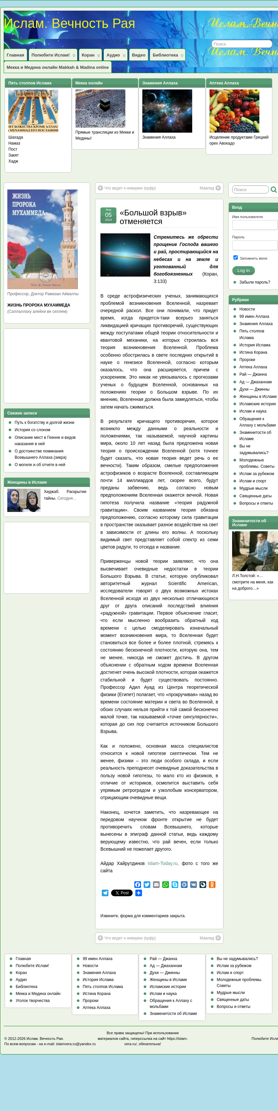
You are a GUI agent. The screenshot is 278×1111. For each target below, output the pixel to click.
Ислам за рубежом (256, 473)
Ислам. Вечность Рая (69, 23)
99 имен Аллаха (254, 316)
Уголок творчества (33, 1000)
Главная (15, 55)
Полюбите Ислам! (53, 57)
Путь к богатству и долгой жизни (44, 422)
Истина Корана (253, 352)
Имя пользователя (247, 217)
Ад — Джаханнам (255, 382)
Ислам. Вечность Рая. (45, 1039)
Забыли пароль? (254, 282)
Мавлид (210, 187)
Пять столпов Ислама (103, 986)
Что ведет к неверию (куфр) (127, 187)
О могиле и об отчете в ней (40, 464)
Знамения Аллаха (159, 137)
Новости (247, 309)
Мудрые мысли (253, 488)
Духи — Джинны (254, 389)
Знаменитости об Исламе (173, 1013)
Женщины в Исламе (258, 396)
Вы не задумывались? (237, 958)
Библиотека (168, 57)
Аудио (115, 57)
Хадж (13, 161)
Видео (139, 55)
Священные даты (255, 496)
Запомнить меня (250, 257)
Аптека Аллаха (253, 367)
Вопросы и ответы (256, 503)
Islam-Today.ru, (165, 863)
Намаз (14, 143)
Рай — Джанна (253, 374)
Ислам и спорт (252, 481)
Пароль (238, 237)
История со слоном (32, 430)
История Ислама (254, 345)
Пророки (247, 359)
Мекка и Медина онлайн (38, 993)
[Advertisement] (37, 368)
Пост (12, 149)
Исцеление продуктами (231, 137)
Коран (91, 57)
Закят (13, 155)
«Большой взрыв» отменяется (153, 217)
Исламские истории (257, 404)
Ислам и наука (252, 411)
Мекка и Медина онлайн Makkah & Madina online (58, 67)
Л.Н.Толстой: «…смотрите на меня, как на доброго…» (252, 582)
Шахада (15, 137)
